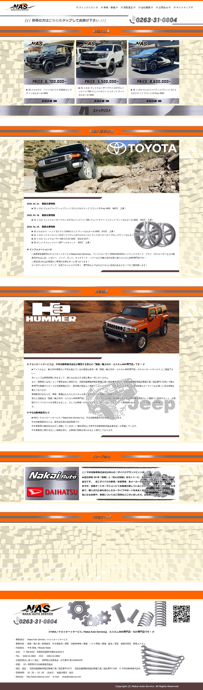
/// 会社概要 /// (146, 7)
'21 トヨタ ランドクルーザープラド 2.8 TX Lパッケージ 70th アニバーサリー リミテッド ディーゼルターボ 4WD (101, 91)
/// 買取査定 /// (128, 7)
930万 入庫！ (84, 242)
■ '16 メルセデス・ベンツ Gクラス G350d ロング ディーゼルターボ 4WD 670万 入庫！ (73, 231)
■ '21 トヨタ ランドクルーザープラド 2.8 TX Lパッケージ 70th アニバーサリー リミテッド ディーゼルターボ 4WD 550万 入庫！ (93, 220)
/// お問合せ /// (163, 7)
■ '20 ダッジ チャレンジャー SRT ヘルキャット (54, 242)
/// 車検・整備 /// (109, 7)
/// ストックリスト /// (87, 7)
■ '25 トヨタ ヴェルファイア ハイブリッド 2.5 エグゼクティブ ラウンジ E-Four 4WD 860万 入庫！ (79, 208)
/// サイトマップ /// (183, 7)
